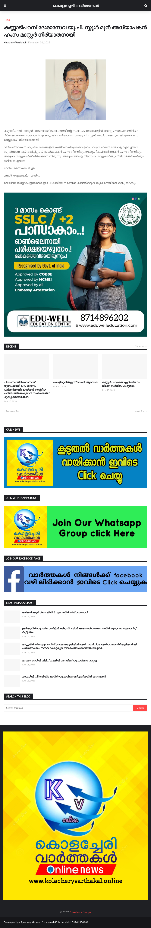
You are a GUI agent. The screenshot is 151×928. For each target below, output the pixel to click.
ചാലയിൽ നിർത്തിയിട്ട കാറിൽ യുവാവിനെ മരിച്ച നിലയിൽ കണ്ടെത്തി (63, 676)
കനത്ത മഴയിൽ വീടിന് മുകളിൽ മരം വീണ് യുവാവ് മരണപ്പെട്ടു (59, 660)
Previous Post (13, 411)
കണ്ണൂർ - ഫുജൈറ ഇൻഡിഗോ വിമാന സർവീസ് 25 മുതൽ (120, 384)
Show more (141, 346)
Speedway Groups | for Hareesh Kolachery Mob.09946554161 (54, 922)
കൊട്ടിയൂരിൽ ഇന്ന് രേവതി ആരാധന (75, 382)
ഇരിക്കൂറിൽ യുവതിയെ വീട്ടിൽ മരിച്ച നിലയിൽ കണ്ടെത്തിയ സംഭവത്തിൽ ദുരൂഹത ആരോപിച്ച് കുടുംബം (79, 630)
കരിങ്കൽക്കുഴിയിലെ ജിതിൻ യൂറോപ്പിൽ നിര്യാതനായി (55, 612)
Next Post (140, 411)
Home (7, 19)
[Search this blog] (68, 708)
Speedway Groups (80, 912)
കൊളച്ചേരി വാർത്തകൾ (76, 5)
